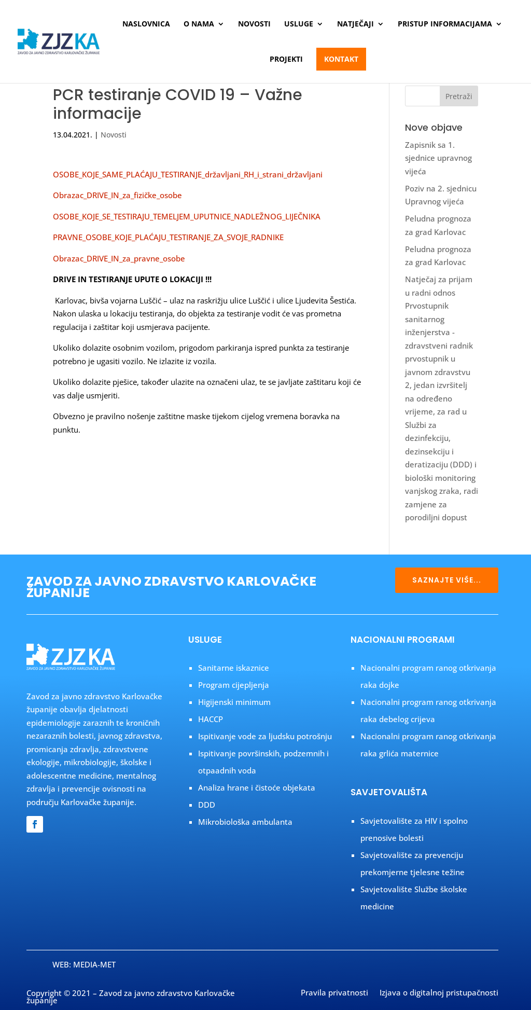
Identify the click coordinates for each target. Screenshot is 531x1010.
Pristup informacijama (445, 24)
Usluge (298, 24)
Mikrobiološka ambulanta (245, 822)
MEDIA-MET (94, 964)
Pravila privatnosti (334, 993)
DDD (206, 804)
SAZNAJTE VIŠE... (446, 580)
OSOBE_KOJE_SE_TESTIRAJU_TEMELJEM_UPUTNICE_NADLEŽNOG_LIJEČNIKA (186, 216)
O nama (199, 24)
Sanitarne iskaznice (233, 667)
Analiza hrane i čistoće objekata (256, 787)
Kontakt (341, 59)
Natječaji (355, 24)
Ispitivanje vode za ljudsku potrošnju (265, 736)
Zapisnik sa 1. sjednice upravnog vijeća (438, 158)
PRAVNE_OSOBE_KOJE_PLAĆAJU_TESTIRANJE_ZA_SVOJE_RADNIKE (168, 237)
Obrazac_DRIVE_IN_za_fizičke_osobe (117, 195)
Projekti (286, 60)
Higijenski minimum (234, 702)
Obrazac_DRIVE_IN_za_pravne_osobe (119, 258)
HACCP (210, 719)
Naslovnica (146, 24)
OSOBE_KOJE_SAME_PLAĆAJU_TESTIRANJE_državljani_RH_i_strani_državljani (188, 174)
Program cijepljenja (233, 685)
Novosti (254, 24)
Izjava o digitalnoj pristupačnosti (439, 993)
